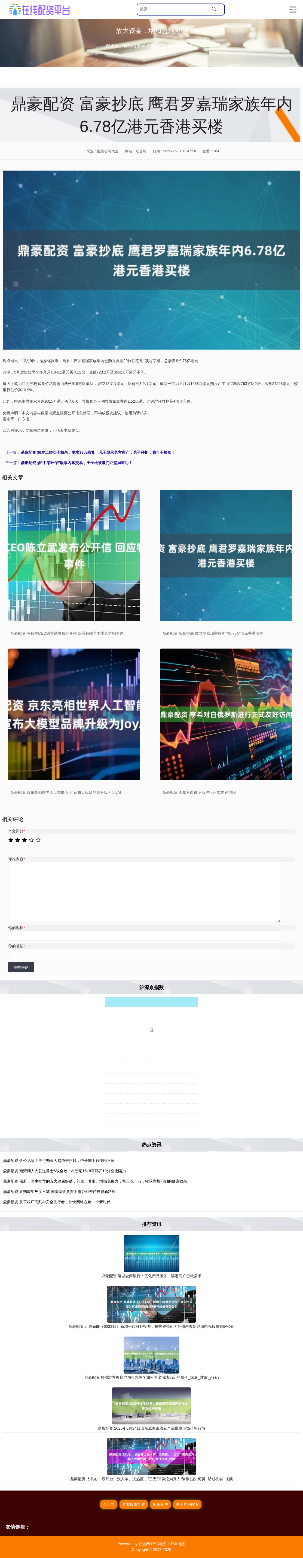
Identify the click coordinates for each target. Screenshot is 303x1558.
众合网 (108, 1504)
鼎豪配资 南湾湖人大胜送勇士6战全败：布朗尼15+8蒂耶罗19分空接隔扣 (64, 1171)
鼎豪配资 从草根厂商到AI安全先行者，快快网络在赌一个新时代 (57, 1202)
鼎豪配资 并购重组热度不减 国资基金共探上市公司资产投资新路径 (59, 1191)
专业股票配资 (133, 1504)
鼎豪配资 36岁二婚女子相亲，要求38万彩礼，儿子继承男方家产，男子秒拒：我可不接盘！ (98, 452)
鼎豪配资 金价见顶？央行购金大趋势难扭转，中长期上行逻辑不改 (59, 1160)
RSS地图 (159, 1544)
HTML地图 (177, 1544)
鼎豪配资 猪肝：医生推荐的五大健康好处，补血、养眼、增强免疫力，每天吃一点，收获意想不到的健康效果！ (97, 1181)
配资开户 (160, 1504)
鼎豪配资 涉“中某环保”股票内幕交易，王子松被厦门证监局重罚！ (76, 463)
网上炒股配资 (187, 1504)
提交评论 (21, 967)
